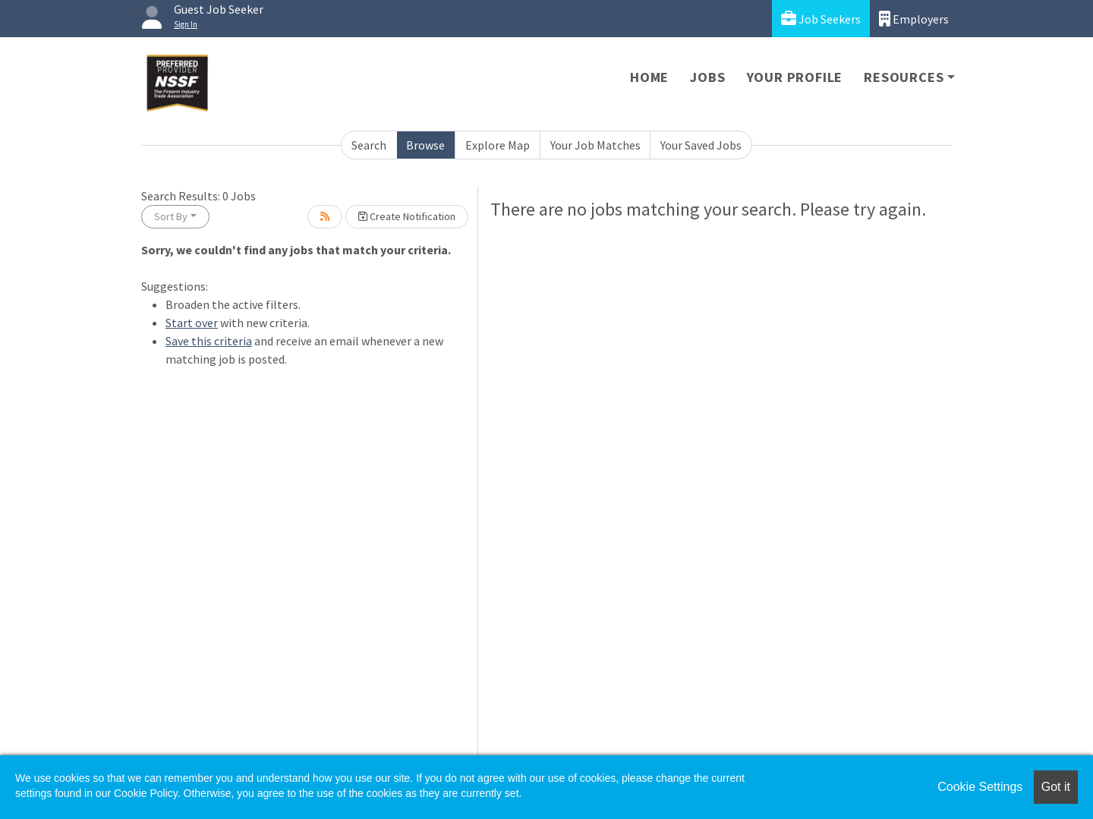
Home (649, 77)
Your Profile (795, 77)
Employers (914, 18)
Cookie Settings (979, 786)
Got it (1055, 786)
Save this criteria (208, 340)
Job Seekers (821, 18)
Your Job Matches (595, 145)
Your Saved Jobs (701, 145)
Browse (425, 145)
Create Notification (406, 216)
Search (368, 145)
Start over (191, 322)
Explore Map (497, 145)
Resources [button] (903, 77)
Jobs (707, 77)
